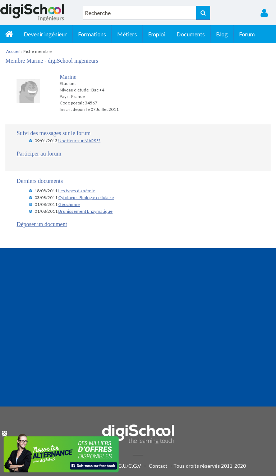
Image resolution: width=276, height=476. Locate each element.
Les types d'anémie (76, 190)
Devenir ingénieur (45, 34)
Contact (158, 466)
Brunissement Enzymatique (85, 211)
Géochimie (69, 204)
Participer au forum (39, 154)
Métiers (127, 34)
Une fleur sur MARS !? (79, 140)
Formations (92, 34)
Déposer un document (42, 224)
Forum (247, 34)
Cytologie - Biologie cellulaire (86, 197)
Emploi (156, 34)
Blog (222, 34)
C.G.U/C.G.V (127, 466)
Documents (190, 34)
